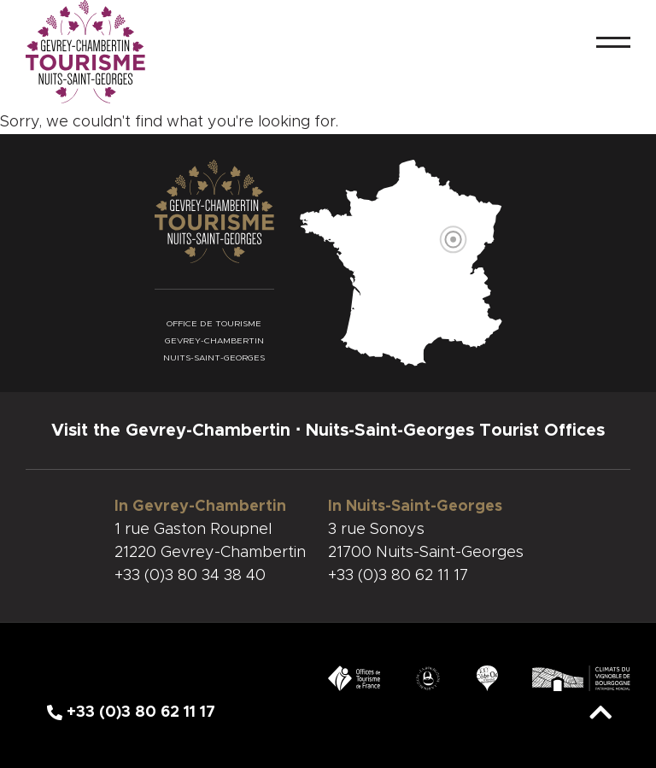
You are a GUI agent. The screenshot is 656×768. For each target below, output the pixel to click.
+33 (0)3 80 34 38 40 (190, 575)
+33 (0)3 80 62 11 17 (398, 575)
